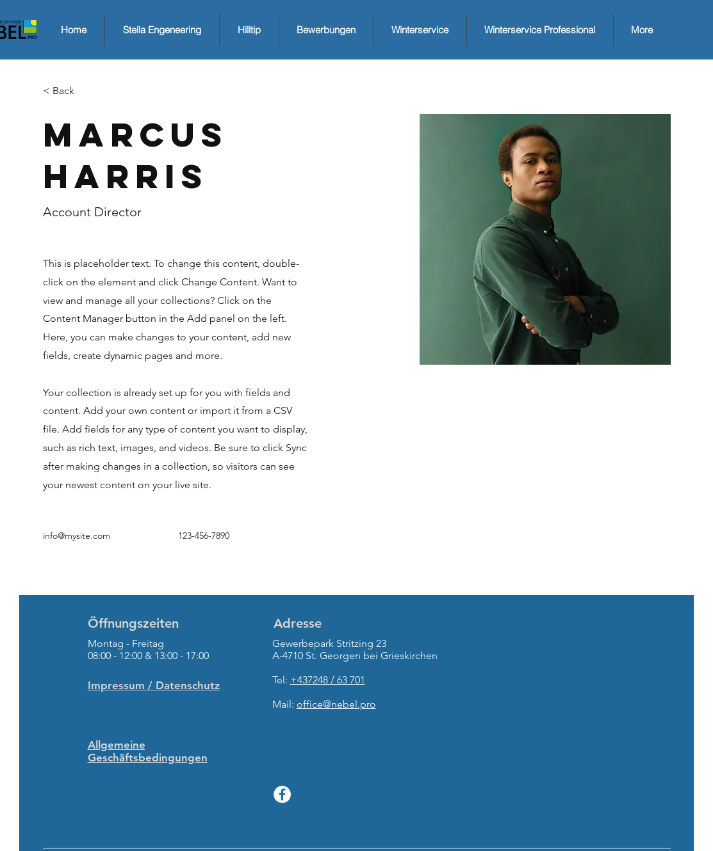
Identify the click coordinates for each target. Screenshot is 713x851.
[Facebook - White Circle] (282, 794)
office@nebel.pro (336, 704)
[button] (68, 91)
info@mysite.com (76, 535)
